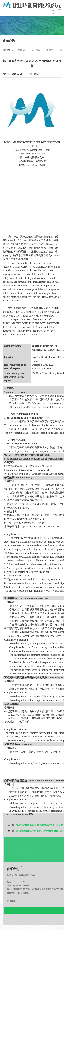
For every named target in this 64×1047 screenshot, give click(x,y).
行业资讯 (36, 50)
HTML (26, 904)
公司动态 (22, 50)
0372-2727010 (19, 893)
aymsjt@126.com (21, 897)
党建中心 (51, 50)
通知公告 (7, 52)
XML (19, 904)
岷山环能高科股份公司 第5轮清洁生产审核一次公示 (39, 836)
